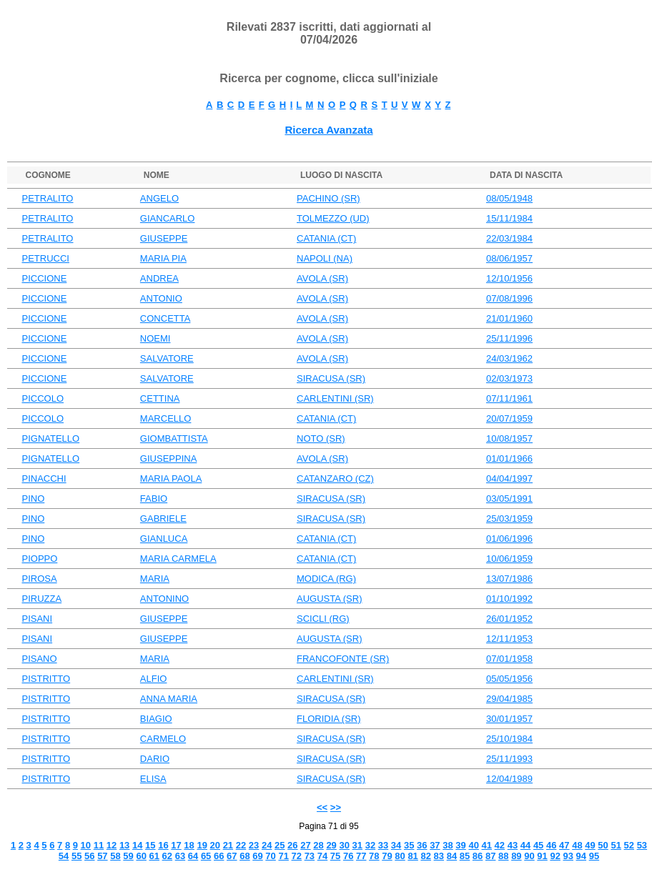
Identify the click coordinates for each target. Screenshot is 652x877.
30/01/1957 (509, 718)
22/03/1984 (509, 238)
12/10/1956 (509, 278)
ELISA (153, 778)
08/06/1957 (509, 258)
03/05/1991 (509, 498)
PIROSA (38, 578)
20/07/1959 (509, 418)
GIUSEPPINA (168, 458)
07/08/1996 (509, 298)
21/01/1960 (509, 318)
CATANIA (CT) (326, 238)
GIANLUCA (163, 538)
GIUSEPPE (163, 238)
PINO (32, 498)
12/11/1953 (509, 638)
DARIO (154, 758)
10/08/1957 (509, 438)
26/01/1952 (509, 618)
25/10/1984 (509, 738)
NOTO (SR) (321, 438)
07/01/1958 (509, 658)
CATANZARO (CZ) (335, 478)
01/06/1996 (509, 538)
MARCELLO (166, 418)
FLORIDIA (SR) (329, 718)
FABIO (153, 498)
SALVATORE (167, 358)
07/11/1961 (509, 398)
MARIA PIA (163, 258)
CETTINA (160, 398)
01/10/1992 (509, 598)
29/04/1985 (509, 698)
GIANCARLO (167, 218)
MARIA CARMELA (178, 558)
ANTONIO (161, 298)
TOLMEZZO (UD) (333, 218)
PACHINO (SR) (328, 198)
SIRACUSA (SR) (331, 378)
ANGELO (159, 198)
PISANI (36, 618)
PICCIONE (43, 278)
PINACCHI (43, 478)
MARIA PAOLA (171, 478)
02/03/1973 (509, 378)
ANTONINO (164, 598)
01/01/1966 (509, 458)
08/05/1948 (509, 198)
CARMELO (163, 738)
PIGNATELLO (50, 438)
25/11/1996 (509, 338)
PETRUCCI (45, 258)
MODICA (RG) (326, 578)
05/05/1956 (509, 678)
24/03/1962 (509, 358)
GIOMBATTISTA (174, 438)
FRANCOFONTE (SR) (343, 658)
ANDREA (159, 278)
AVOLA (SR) (322, 278)
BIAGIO (156, 718)
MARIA (154, 578)
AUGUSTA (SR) (329, 598)
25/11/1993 (509, 758)
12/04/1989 (509, 778)
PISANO (38, 658)
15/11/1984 (509, 218)
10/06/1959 (509, 558)
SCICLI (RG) (323, 618)
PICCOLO (42, 398)
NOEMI (155, 338)
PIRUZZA (41, 598)
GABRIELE (163, 518)
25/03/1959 (509, 518)
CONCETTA (165, 318)
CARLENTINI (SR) (335, 398)
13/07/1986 (509, 578)
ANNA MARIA (168, 698)
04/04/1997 (509, 478)
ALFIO (153, 678)
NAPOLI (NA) (324, 258)
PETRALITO (47, 198)
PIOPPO (39, 558)
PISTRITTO (45, 678)
